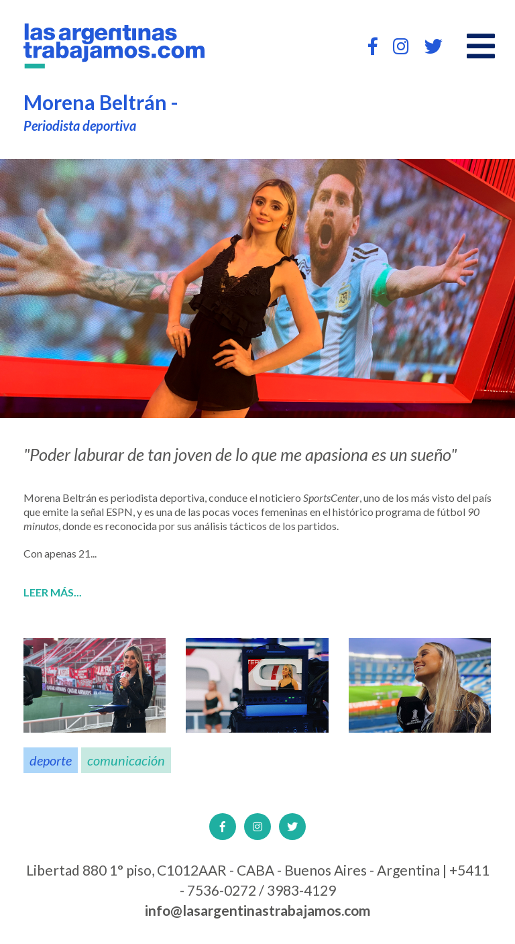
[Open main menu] (481, 46)
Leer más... (52, 592)
